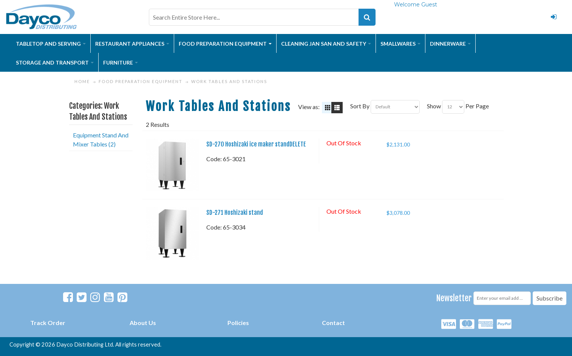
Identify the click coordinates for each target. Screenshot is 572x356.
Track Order (47, 322)
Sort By (359, 105)
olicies (240, 322)
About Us (143, 322)
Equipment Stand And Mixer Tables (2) (100, 139)
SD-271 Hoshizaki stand (234, 212)
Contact (333, 322)
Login (553, 17)
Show (434, 105)
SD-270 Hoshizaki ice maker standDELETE (256, 144)
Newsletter (454, 298)
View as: (309, 106)
